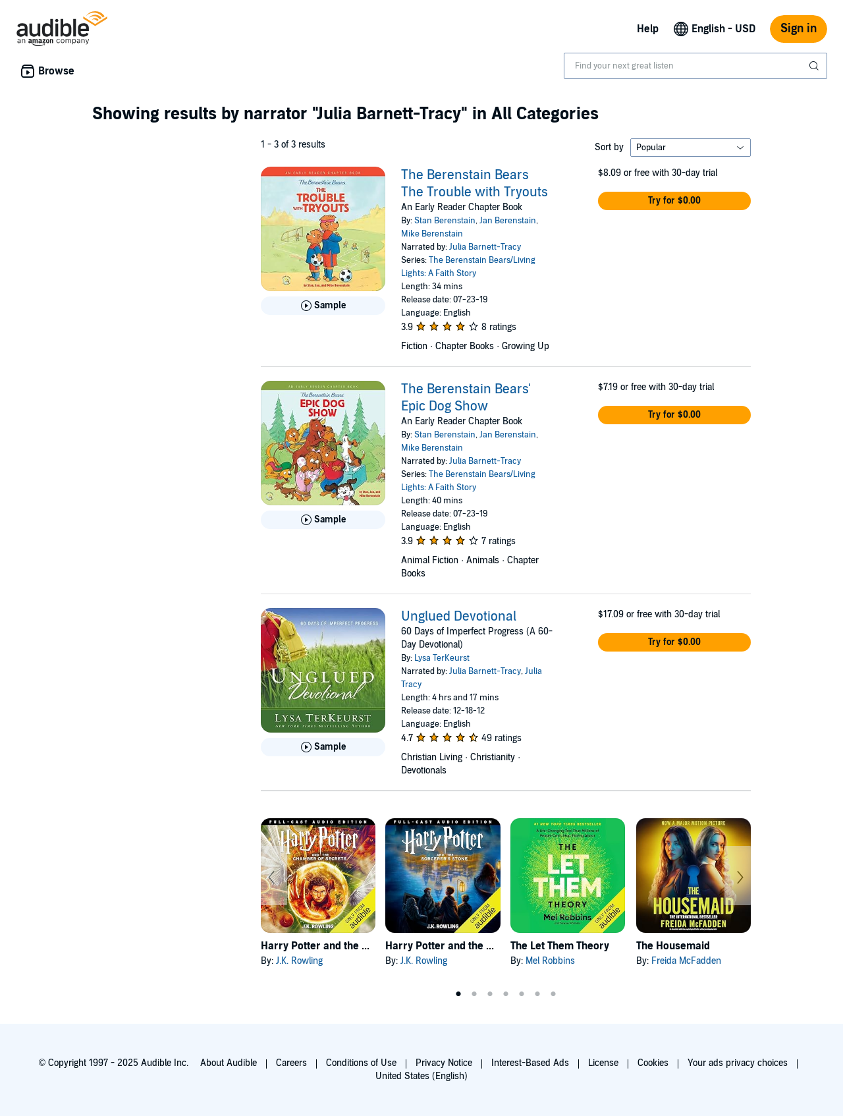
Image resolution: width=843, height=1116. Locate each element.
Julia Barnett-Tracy (485, 247)
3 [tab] (490, 994)
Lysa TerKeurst (442, 658)
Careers (291, 1063)
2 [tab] (474, 994)
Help (648, 29)
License (603, 1063)
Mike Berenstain (432, 234)
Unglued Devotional (458, 617)
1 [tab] (458, 994)
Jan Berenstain (507, 220)
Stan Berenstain (445, 220)
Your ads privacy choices (738, 1063)
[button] (674, 201)
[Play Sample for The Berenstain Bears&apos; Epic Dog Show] (323, 520)
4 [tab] (505, 994)
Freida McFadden (686, 960)
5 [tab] (521, 994)
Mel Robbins (550, 960)
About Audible (228, 1063)
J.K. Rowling (299, 960)
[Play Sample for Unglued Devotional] (323, 747)
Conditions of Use (361, 1063)
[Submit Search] (815, 66)
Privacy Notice (444, 1063)
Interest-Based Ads (530, 1063)
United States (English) (421, 1076)
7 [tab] (553, 994)
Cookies (653, 1063)
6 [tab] (537, 994)
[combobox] (695, 66)
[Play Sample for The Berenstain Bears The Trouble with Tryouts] (323, 305)
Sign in (798, 29)
